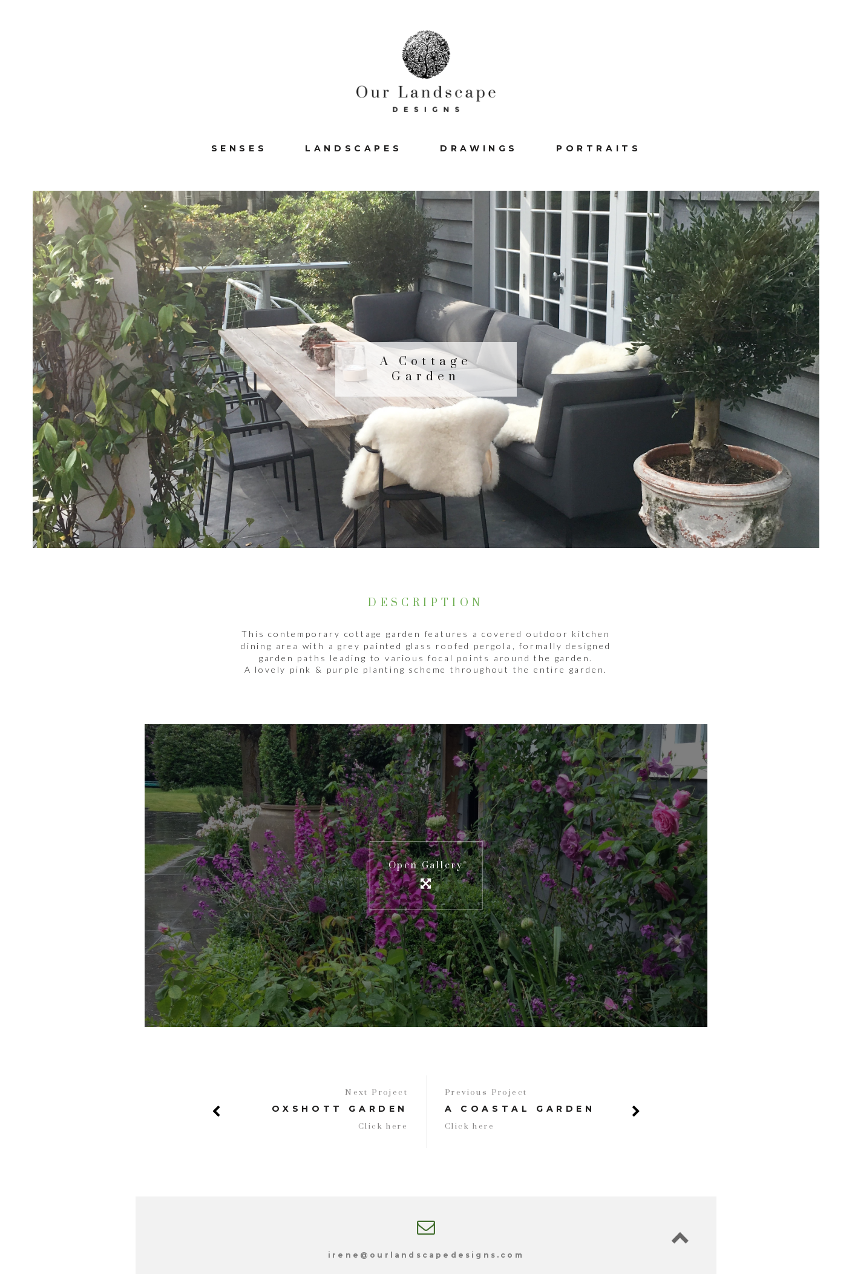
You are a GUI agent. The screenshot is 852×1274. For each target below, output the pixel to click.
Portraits (598, 148)
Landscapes (353, 148)
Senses (239, 148)
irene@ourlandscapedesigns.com (426, 1254)
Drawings (479, 148)
